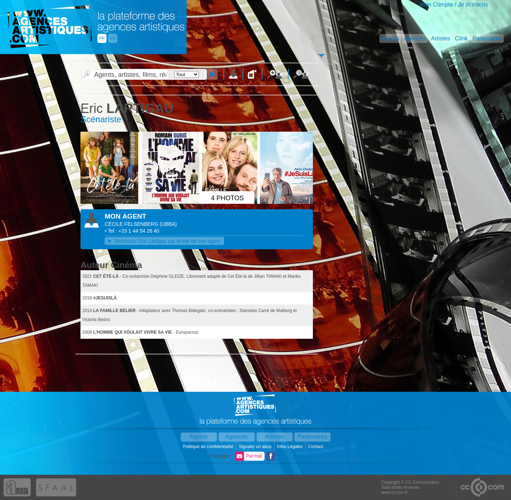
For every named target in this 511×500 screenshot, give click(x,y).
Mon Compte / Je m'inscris (454, 4)
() (168, 224)
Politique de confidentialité (209, 446)
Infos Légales (290, 446)
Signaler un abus (255, 446)
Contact (316, 446)
